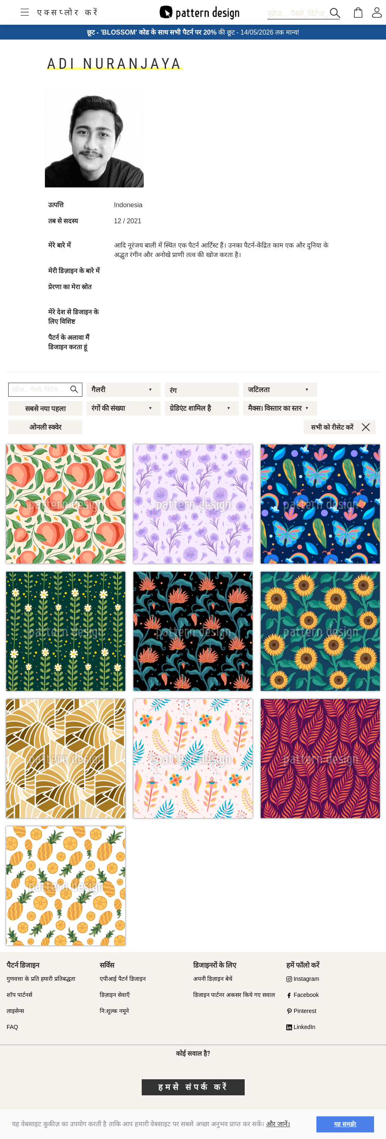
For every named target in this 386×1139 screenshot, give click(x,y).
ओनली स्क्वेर (45, 427)
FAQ (12, 1027)
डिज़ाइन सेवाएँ (115, 995)
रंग (173, 390)
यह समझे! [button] (345, 1124)
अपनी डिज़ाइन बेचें (213, 978)
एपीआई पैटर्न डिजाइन (123, 978)
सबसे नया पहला (45, 409)
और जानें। (278, 1123)
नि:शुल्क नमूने (114, 1011)
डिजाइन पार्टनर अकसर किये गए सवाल (234, 995)
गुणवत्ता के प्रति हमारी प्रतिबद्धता (41, 978)
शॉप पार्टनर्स (19, 995)
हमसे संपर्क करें (193, 1087)
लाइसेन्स (15, 1011)
